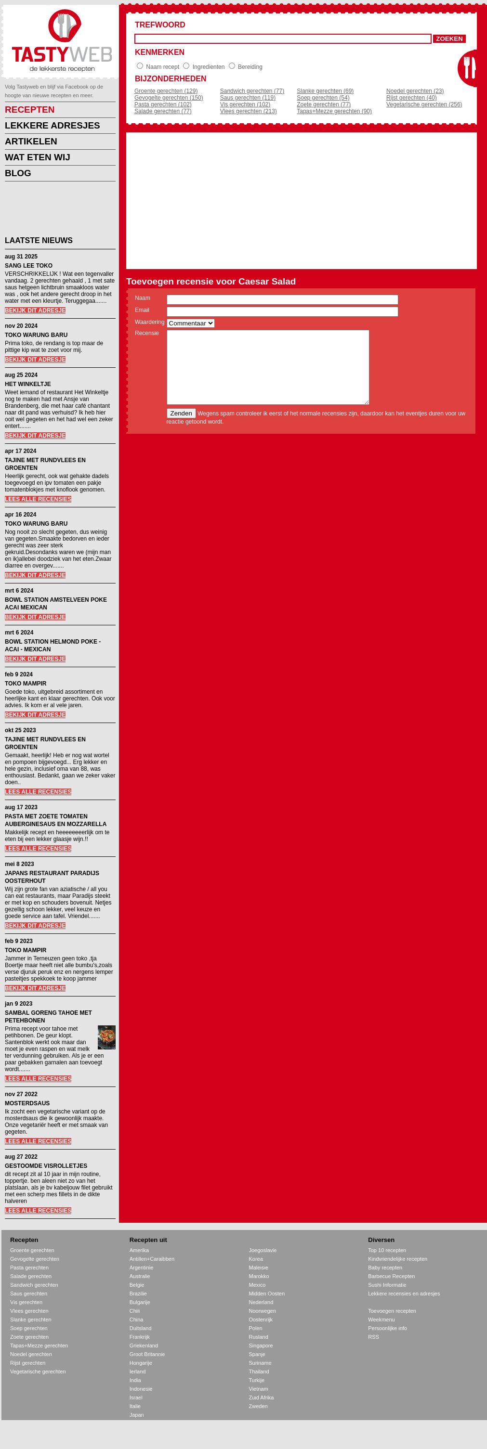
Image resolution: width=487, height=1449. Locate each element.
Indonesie (141, 1389)
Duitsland (141, 1328)
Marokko (259, 1276)
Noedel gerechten (31, 1354)
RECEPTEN (29, 109)
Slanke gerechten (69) (325, 91)
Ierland (138, 1371)
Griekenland (144, 1345)
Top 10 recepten (387, 1250)
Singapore (261, 1345)
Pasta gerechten (29, 1267)
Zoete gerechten (29, 1337)
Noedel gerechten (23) (415, 91)
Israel (136, 1397)
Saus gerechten (28, 1293)
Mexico (257, 1285)
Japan (137, 1415)
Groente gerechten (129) (165, 91)
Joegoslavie (263, 1250)
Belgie (137, 1285)
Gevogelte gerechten (34, 1259)
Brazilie (138, 1293)
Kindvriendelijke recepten (397, 1259)
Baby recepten (385, 1267)
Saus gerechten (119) (248, 97)
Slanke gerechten (31, 1319)
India (135, 1380)
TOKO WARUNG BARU (36, 335)
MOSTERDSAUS (27, 1103)
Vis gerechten (26, 1302)
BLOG (18, 173)
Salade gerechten (31, 1276)
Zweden (258, 1406)
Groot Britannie (147, 1354)
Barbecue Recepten (391, 1276)
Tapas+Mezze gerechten (39, 1345)
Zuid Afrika (261, 1397)
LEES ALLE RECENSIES (38, 499)
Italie (135, 1406)
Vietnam (258, 1389)
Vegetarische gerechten (38, 1371)
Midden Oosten (267, 1293)
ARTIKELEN (31, 141)
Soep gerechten (29, 1328)
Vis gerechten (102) (245, 104)
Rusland (258, 1337)
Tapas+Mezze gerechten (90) (334, 111)
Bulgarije (140, 1302)
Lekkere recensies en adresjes (404, 1293)
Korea (256, 1259)
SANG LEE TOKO (29, 265)
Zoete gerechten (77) (324, 104)
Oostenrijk (261, 1319)
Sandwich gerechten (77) (252, 91)
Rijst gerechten (27, 1363)
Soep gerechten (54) (323, 97)
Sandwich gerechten (34, 1285)
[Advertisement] (53, 210)
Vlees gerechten (29, 1311)
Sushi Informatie (387, 1285)
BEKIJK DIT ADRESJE (35, 310)
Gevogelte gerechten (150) (168, 97)
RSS (373, 1337)
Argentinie (142, 1267)
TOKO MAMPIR (25, 683)
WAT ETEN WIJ (37, 157)
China (137, 1319)
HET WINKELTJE (28, 384)
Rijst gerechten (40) (411, 97)
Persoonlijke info (387, 1328)
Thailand (259, 1371)
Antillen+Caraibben (152, 1259)
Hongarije (141, 1363)
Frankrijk (140, 1337)
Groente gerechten (32, 1250)
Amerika (139, 1250)
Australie (140, 1276)
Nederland (261, 1302)
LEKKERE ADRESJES (52, 125)
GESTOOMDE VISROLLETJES (46, 1166)
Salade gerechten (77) (163, 111)
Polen (256, 1328)
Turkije (257, 1380)
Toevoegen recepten (392, 1311)
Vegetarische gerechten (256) (424, 104)
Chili (135, 1311)
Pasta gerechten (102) (163, 104)
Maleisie (258, 1267)
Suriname (260, 1363)
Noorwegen (262, 1311)
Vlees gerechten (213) (248, 111)
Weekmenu (381, 1319)
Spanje (257, 1354)
